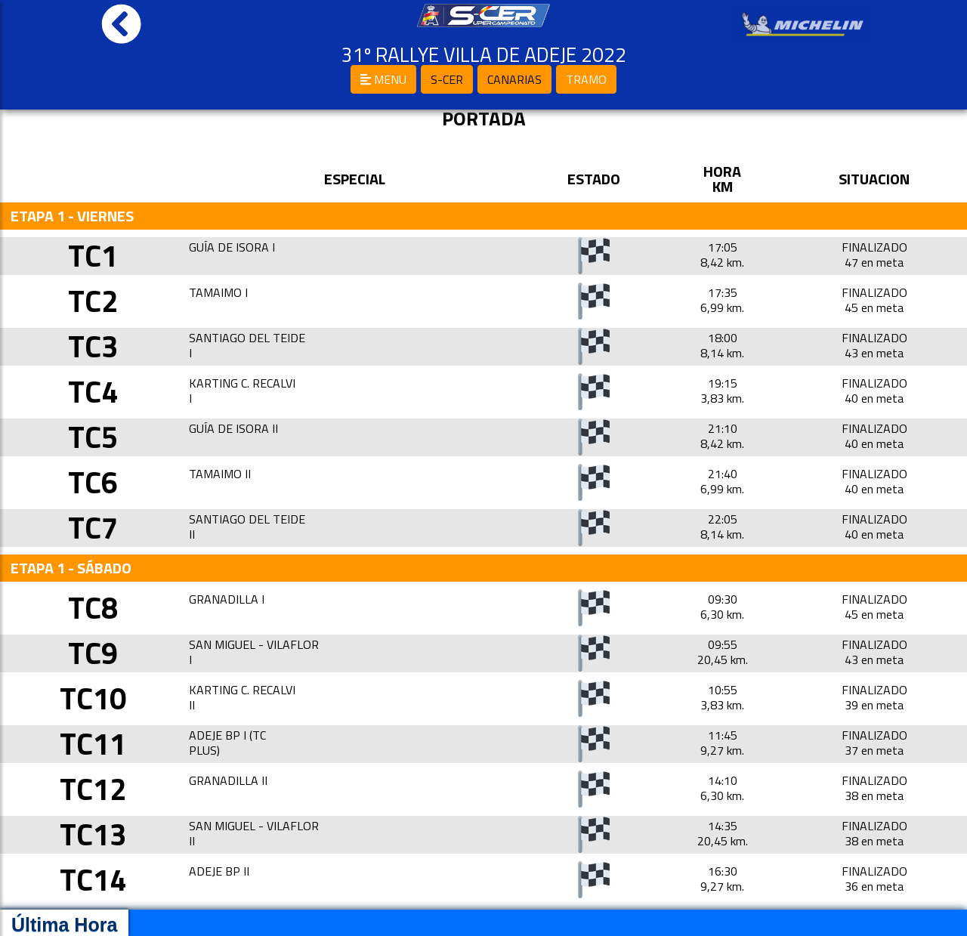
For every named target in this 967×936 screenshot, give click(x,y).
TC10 (93, 698)
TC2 (93, 301)
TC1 (93, 256)
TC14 (93, 880)
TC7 (93, 528)
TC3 (93, 346)
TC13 (93, 834)
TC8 (93, 608)
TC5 (93, 437)
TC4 (93, 392)
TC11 (93, 744)
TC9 (93, 653)
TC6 (93, 482)
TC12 (93, 789)
